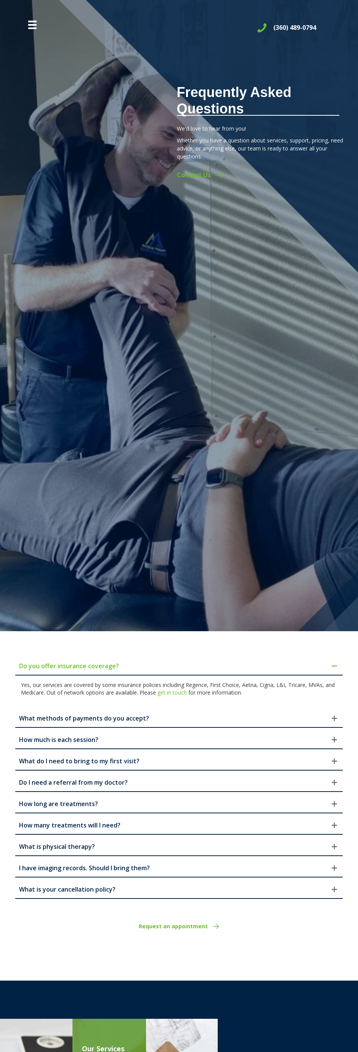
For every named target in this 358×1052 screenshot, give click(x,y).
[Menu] (32, 24)
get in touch (172, 692)
